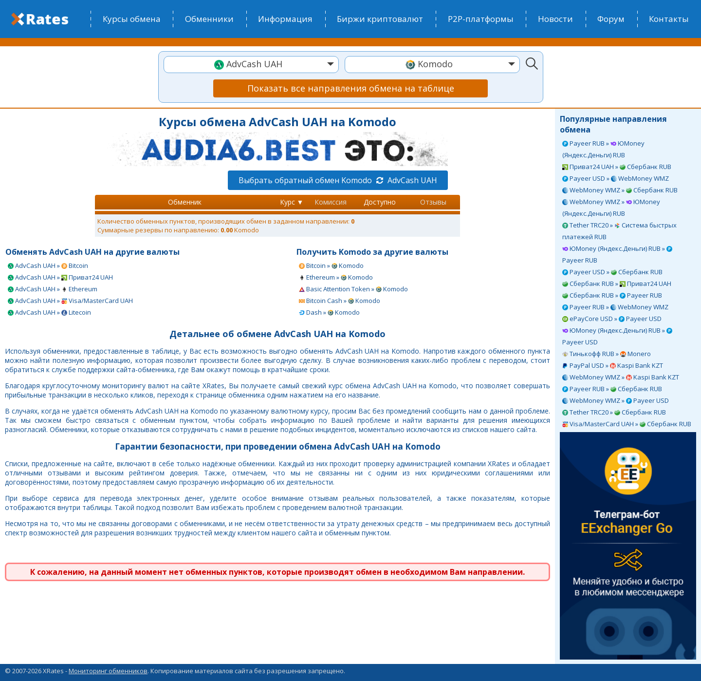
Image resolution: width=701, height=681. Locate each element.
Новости (555, 18)
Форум (611, 18)
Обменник (185, 202)
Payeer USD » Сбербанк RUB (612, 271)
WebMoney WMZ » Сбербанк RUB (620, 190)
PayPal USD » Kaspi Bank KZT (612, 365)
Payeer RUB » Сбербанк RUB (612, 388)
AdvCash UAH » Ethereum (52, 288)
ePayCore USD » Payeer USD (612, 318)
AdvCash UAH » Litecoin (49, 312)
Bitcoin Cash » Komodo (339, 300)
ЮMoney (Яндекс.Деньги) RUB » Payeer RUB (617, 254)
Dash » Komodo (329, 312)
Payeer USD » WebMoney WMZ (615, 178)
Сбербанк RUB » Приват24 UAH (616, 283)
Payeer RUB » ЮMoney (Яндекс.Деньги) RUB (603, 149)
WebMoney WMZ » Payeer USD (615, 400)
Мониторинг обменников (108, 670)
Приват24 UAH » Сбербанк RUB (616, 166)
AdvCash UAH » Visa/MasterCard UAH (70, 300)
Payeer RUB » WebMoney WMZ (615, 307)
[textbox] (251, 64)
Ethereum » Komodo (336, 277)
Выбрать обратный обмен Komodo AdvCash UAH (338, 180)
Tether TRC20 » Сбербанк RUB (614, 412)
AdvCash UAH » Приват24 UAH (60, 277)
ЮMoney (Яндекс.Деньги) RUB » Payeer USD (617, 336)
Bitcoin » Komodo (331, 265)
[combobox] (251, 64)
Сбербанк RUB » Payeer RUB (612, 295)
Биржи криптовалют (380, 18)
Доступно (380, 202)
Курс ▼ (292, 202)
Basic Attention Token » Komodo (353, 288)
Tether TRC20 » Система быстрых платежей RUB (619, 231)
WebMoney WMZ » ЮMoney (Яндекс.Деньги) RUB (611, 207)
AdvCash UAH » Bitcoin (48, 265)
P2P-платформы (481, 18)
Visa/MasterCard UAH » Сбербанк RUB (626, 423)
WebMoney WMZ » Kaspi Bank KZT (620, 377)
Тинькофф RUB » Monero (606, 353)
